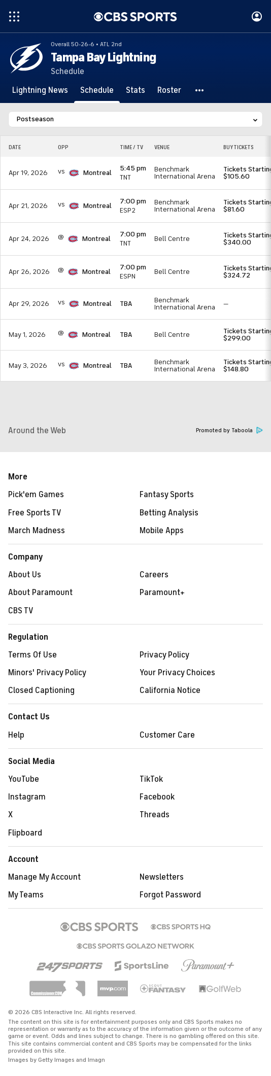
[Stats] (135, 90)
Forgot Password (170, 895)
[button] (200, 90)
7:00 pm (133, 201)
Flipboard (25, 833)
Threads (155, 815)
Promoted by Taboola (229, 430)
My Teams (26, 895)
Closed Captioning (41, 690)
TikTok (151, 779)
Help (16, 735)
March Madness (36, 531)
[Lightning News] (40, 90)
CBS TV (20, 611)
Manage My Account (44, 877)
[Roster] (169, 90)
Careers (154, 575)
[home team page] (74, 173)
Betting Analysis (169, 513)
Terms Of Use (32, 655)
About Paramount (40, 592)
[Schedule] (97, 90)
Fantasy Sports (167, 495)
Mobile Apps (162, 531)
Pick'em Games (36, 495)
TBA (126, 303)
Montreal (97, 172)
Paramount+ (162, 592)
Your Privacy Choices (177, 673)
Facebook (157, 797)
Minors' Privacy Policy (47, 673)
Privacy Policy (164, 655)
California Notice (170, 690)
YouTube (23, 779)
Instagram (27, 797)
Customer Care (167, 735)
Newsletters (162, 877)
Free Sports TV (34, 513)
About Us (24, 575)
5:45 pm (133, 168)
